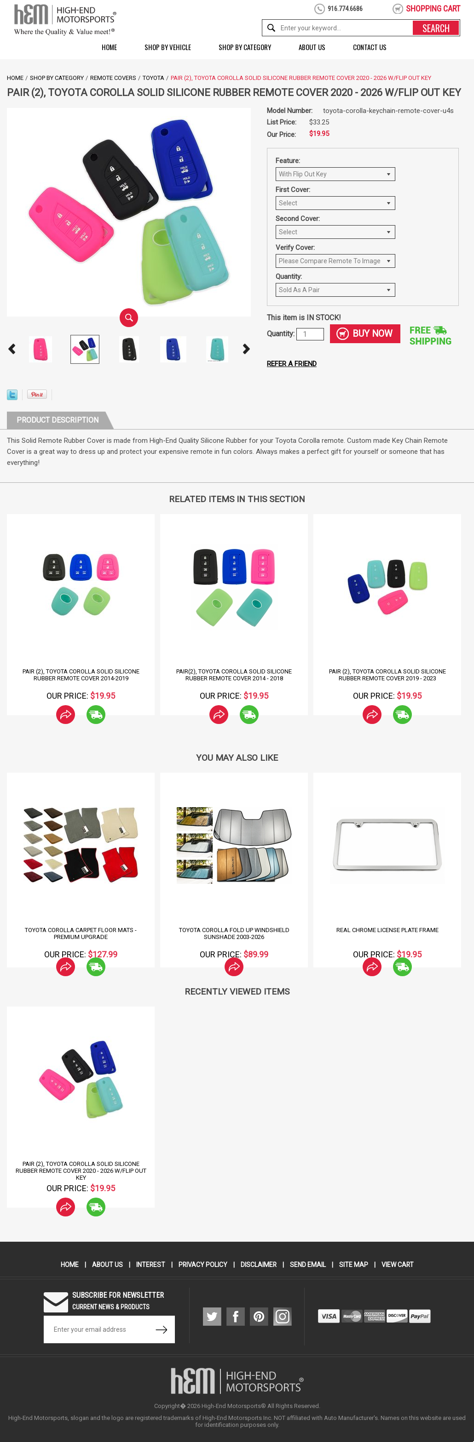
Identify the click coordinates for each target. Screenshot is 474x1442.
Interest (150, 1264)
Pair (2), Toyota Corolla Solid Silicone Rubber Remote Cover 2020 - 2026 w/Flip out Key (81, 1170)
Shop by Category (245, 47)
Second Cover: (298, 219)
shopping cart (433, 8)
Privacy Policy (202, 1264)
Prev (11, 349)
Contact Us (370, 47)
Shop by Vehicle (168, 47)
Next (246, 349)
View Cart (398, 1264)
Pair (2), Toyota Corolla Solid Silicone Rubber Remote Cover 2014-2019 (81, 675)
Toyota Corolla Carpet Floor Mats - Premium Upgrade (81, 933)
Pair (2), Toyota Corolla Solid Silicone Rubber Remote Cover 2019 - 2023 (387, 675)
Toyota (153, 77)
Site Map (354, 1264)
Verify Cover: (295, 247)
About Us (312, 47)
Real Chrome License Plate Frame (387, 930)
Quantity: (289, 276)
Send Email (308, 1264)
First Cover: (293, 190)
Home (109, 47)
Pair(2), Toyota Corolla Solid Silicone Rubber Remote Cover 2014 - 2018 (234, 675)
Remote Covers (113, 77)
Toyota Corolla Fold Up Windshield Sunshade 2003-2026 (234, 933)
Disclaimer (259, 1264)
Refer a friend (292, 364)
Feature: (288, 161)
